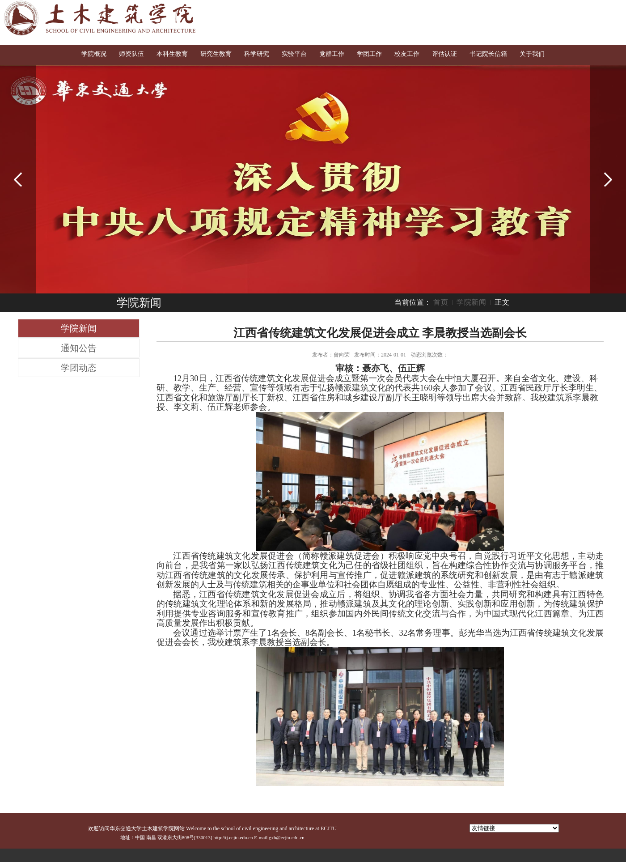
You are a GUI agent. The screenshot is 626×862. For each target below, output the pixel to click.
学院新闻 (471, 302)
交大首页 (548, 9)
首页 (440, 302)
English (580, 9)
